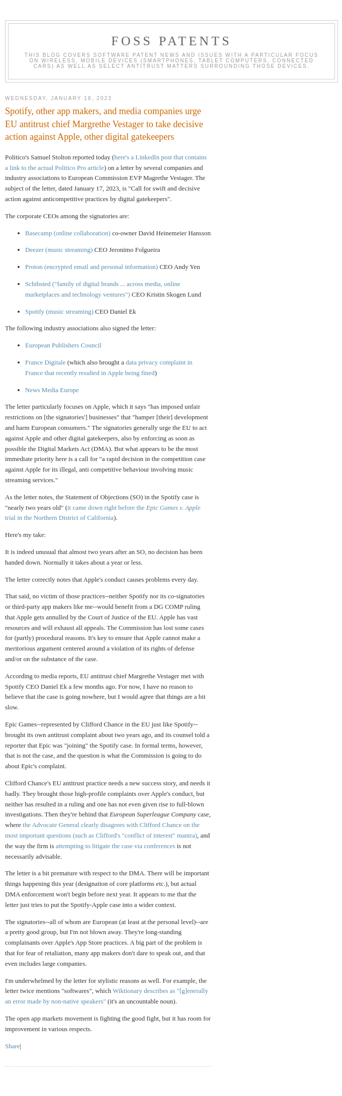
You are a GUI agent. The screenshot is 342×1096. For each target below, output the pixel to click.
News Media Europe (52, 390)
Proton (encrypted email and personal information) (91, 266)
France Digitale (45, 362)
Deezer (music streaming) (59, 249)
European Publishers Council (63, 345)
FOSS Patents (171, 41)
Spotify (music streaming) (59, 311)
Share (12, 1046)
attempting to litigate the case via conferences (116, 846)
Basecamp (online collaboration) (68, 233)
